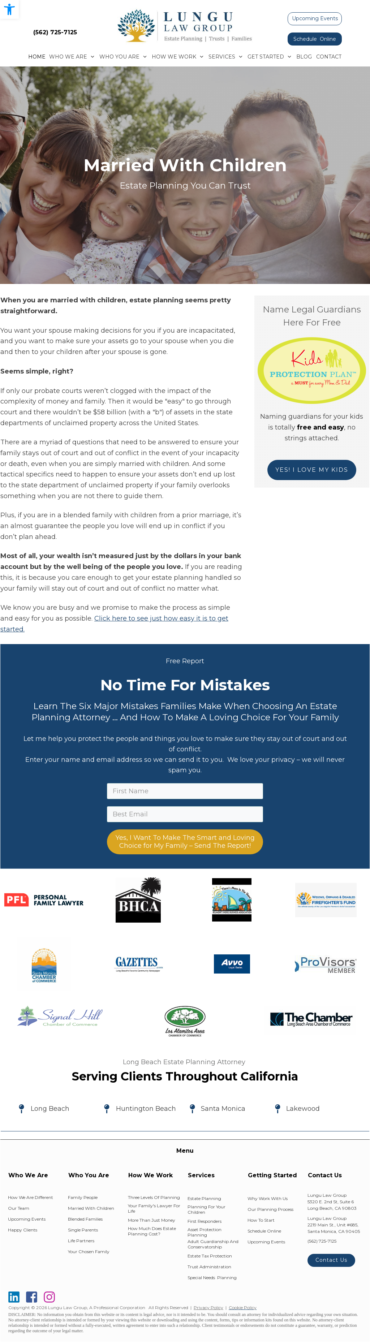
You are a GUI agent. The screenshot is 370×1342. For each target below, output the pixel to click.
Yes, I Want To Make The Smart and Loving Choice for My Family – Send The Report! (185, 842)
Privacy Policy (208, 1307)
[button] (9, 9)
